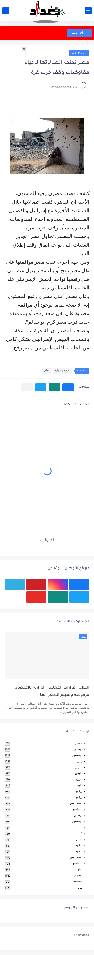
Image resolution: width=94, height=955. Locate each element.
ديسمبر (77, 755)
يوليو (79, 797)
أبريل (79, 779)
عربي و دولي (79, 52)
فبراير (78, 767)
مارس (78, 773)
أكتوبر (78, 743)
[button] (68, 387)
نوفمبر (78, 749)
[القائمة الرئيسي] (88, 10)
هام (46, 370)
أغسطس (76, 803)
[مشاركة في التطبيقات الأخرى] (27, 387)
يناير (79, 761)
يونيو (79, 791)
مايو (79, 785)
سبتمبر (77, 809)
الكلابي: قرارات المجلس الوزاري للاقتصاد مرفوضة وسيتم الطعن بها (52, 691)
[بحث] (5, 10)
